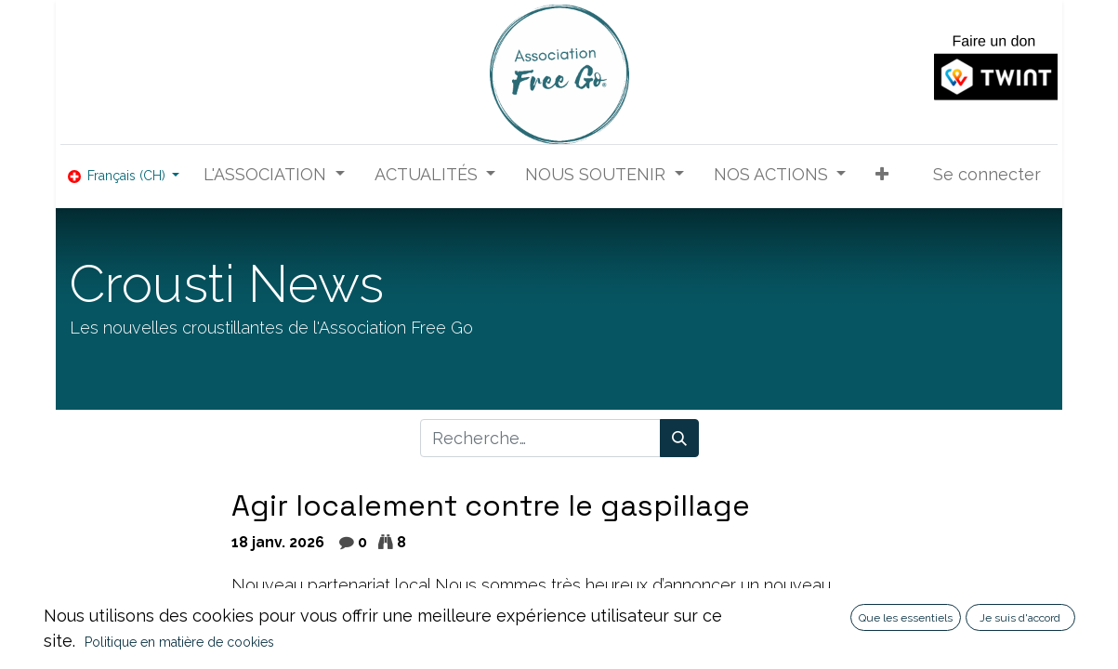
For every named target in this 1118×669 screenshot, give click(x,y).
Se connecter (987, 174)
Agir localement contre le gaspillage (490, 506)
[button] (882, 174)
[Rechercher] (679, 438)
